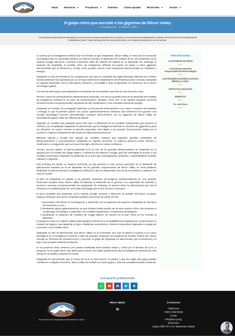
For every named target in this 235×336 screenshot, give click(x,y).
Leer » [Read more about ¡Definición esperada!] (180, 92)
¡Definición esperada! (180, 88)
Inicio (55, 7)
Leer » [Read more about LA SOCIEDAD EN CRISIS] (180, 64)
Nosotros (71, 7)
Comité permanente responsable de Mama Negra (180, 70)
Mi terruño (155, 7)
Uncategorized (108, 27)
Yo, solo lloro (180, 104)
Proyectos (93, 7)
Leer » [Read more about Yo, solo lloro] (180, 107)
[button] (101, 286)
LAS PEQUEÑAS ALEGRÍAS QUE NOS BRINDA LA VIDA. (180, 80)
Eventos (113, 7)
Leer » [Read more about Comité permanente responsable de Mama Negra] (180, 74)
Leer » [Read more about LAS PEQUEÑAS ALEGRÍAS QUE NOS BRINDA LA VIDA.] (180, 84)
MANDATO (180, 96)
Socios (175, 7)
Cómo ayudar (132, 7)
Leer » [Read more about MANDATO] (180, 100)
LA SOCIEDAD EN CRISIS (180, 61)
